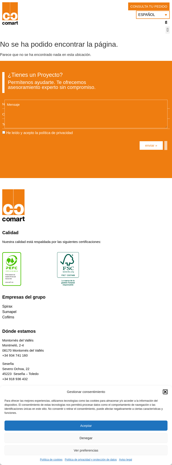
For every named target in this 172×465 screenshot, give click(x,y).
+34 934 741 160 (15, 355)
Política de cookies (51, 459)
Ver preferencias (86, 450)
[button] (165, 392)
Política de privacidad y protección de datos (91, 459)
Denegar (86, 438)
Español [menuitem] (146, 15)
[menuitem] (153, 15)
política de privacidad (56, 133)
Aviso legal (125, 459)
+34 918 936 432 (15, 379)
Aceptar (86, 426)
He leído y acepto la (39, 133)
